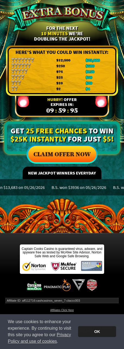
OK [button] (97, 331)
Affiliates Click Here (62, 310)
